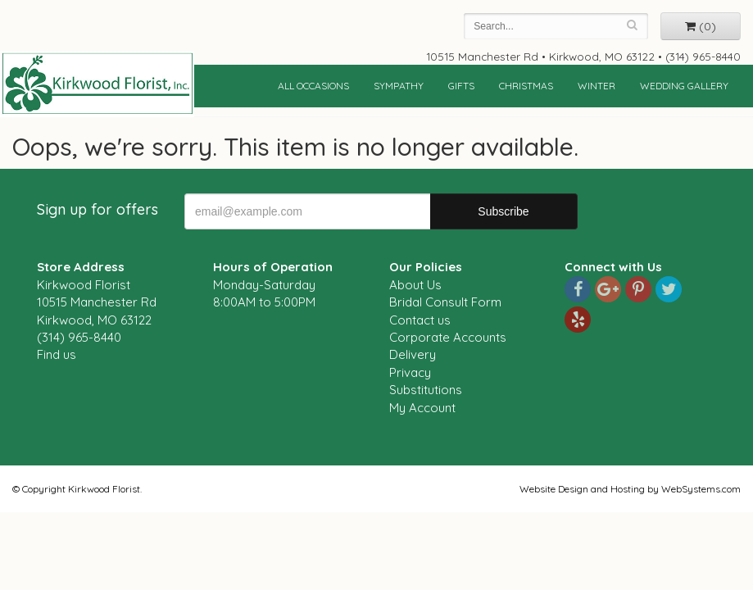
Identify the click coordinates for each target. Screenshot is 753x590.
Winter (596, 85)
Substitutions (425, 389)
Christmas (526, 85)
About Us (415, 285)
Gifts (461, 85)
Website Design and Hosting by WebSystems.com (630, 489)
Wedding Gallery (684, 85)
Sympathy (399, 85)
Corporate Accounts (447, 337)
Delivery (412, 354)
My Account (422, 407)
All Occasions (313, 85)
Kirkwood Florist (97, 83)
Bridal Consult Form (445, 302)
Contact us (420, 320)
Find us (56, 354)
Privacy (410, 372)
